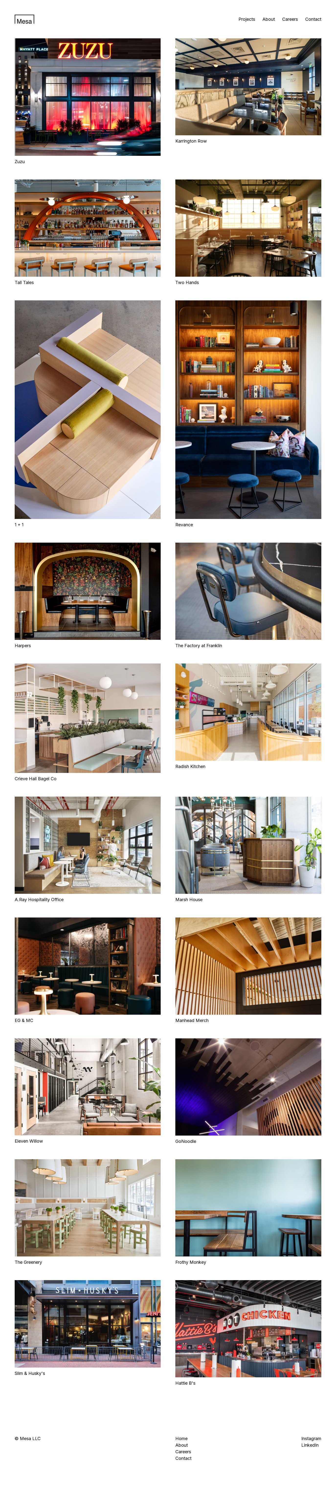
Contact (313, 19)
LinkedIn (310, 1445)
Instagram (311, 1438)
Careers (290, 19)
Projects (246, 19)
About (268, 19)
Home (181, 1438)
